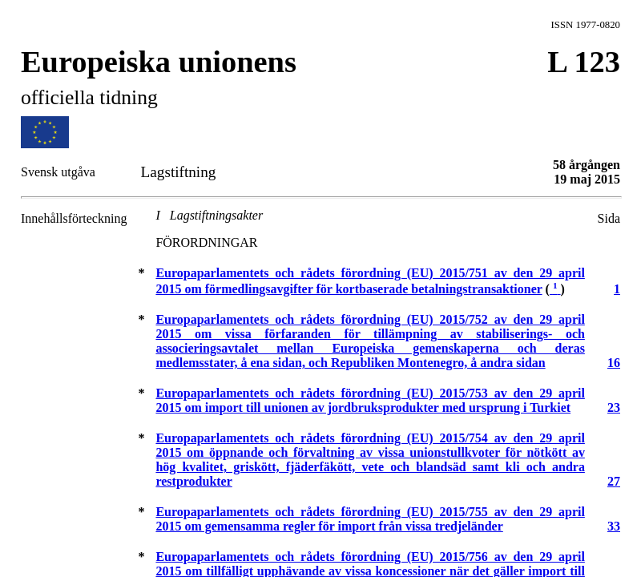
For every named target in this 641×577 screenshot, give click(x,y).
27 (613, 481)
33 (613, 526)
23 (613, 407)
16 (613, 362)
